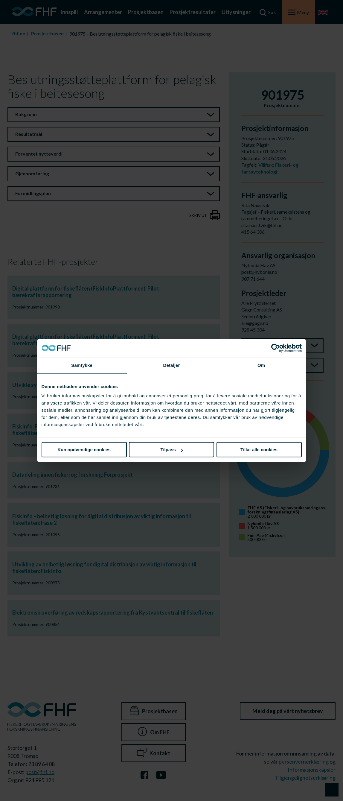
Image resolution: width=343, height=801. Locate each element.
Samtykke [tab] (81, 365)
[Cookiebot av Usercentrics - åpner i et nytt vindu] (275, 347)
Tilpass (172, 449)
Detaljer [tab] (171, 365)
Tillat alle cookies (259, 449)
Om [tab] (261, 365)
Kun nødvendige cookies (84, 449)
